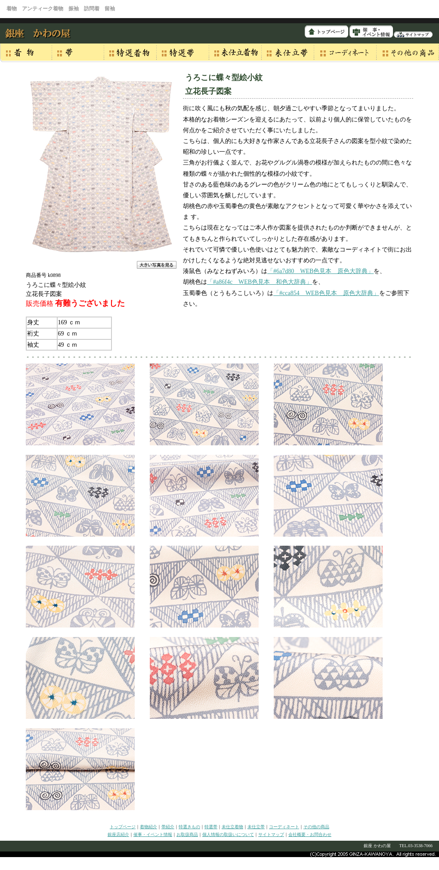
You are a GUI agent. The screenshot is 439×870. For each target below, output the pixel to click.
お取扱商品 (187, 834)
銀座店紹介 (118, 834)
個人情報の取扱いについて (228, 834)
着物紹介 (148, 826)
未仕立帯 (256, 826)
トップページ (123, 826)
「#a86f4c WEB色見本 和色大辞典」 (259, 282)
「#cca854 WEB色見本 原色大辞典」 (326, 293)
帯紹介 (167, 826)
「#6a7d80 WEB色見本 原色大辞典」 (320, 271)
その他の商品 (316, 826)
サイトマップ (271, 834)
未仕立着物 (232, 826)
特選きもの (189, 826)
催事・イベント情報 (152, 834)
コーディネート (284, 826)
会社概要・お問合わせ (309, 834)
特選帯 (210, 826)
